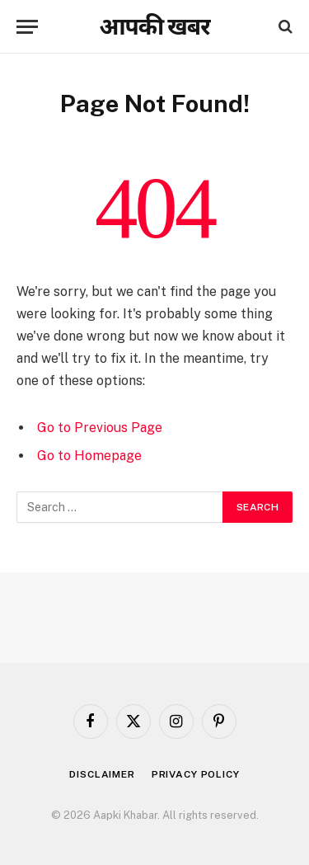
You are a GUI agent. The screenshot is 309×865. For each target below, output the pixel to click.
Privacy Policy (196, 774)
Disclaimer (101, 774)
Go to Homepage (89, 455)
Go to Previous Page (99, 427)
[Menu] (27, 26)
